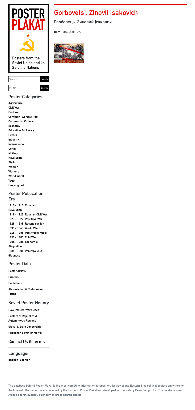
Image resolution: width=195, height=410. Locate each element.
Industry (13, 139)
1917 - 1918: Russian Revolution (22, 207)
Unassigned (16, 185)
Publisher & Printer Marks (25, 333)
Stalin (12, 162)
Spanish (25, 360)
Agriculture (15, 103)
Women (13, 167)
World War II (16, 176)
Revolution (15, 158)
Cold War (14, 112)
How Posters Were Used (23, 310)
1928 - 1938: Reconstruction (26, 223)
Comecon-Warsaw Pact (23, 116)
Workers (13, 171)
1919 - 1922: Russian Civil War (27, 214)
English (13, 360)
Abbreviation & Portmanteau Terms (26, 291)
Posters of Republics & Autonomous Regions (22, 318)
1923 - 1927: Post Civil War (25, 219)
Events (12, 135)
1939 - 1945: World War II (24, 228)
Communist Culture (21, 121)
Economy (14, 126)
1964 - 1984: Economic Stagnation (23, 244)
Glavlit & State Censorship (24, 326)
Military (13, 153)
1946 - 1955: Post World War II (27, 232)
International (16, 144)
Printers (13, 277)
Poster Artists (17, 271)
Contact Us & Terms (26, 341)
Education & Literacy (21, 130)
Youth (11, 180)
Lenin (12, 148)
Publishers (15, 283)
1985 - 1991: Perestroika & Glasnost (25, 253)
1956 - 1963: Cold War (22, 237)
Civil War (13, 107)
